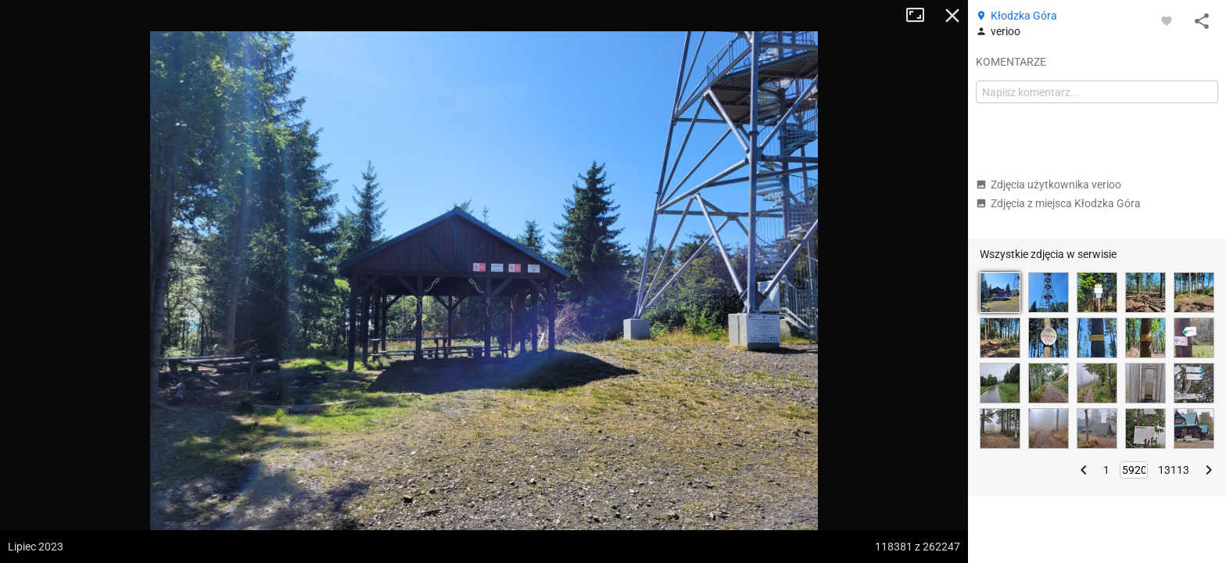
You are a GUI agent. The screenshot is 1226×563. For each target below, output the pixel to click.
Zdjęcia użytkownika (1048, 184)
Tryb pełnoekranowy (921, 15)
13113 (1173, 470)
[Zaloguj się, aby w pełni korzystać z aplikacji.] (1166, 20)
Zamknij (952, 15)
